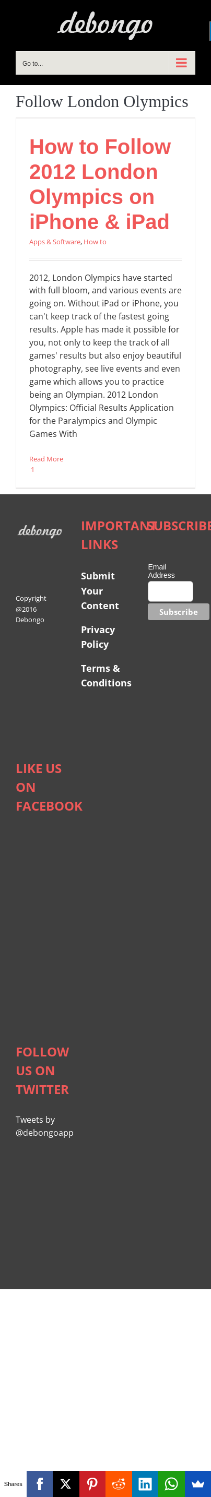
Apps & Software (54, 241)
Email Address (161, 571)
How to (95, 241)
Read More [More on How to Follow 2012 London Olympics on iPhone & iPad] (46, 459)
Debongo (30, 619)
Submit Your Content (101, 590)
